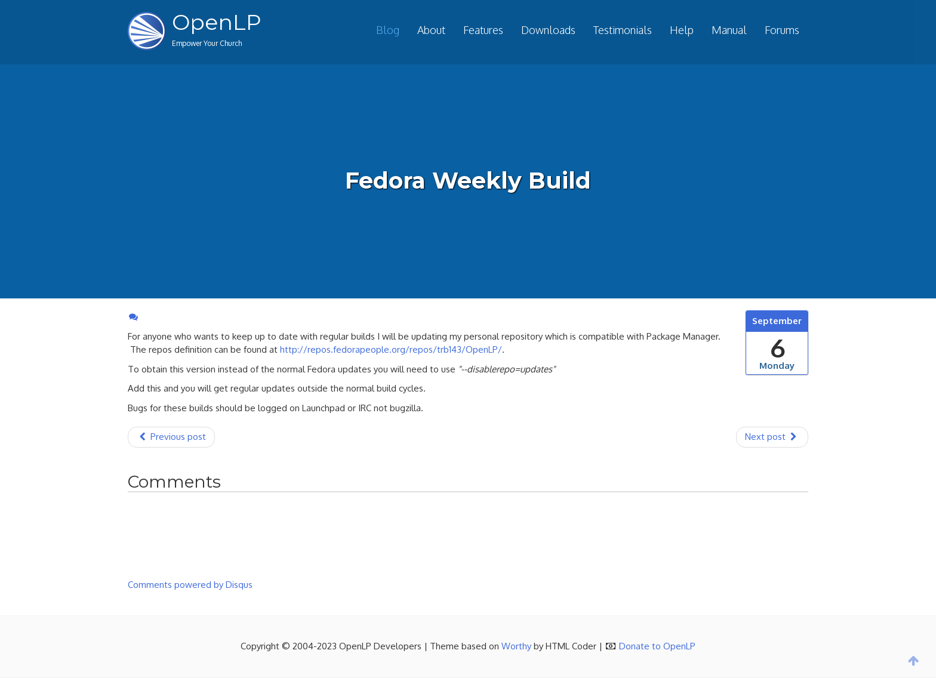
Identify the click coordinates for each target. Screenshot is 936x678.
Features (483, 29)
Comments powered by (190, 584)
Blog (387, 29)
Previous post (171, 436)
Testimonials (622, 29)
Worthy (516, 646)
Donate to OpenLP (657, 646)
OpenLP (216, 22)
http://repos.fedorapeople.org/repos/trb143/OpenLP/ (391, 349)
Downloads (548, 29)
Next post (772, 436)
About (431, 29)
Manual (729, 29)
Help (682, 29)
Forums (782, 29)
